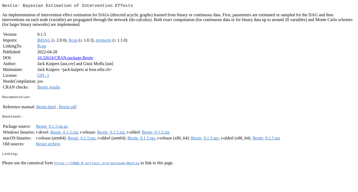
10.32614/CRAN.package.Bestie (65, 59)
